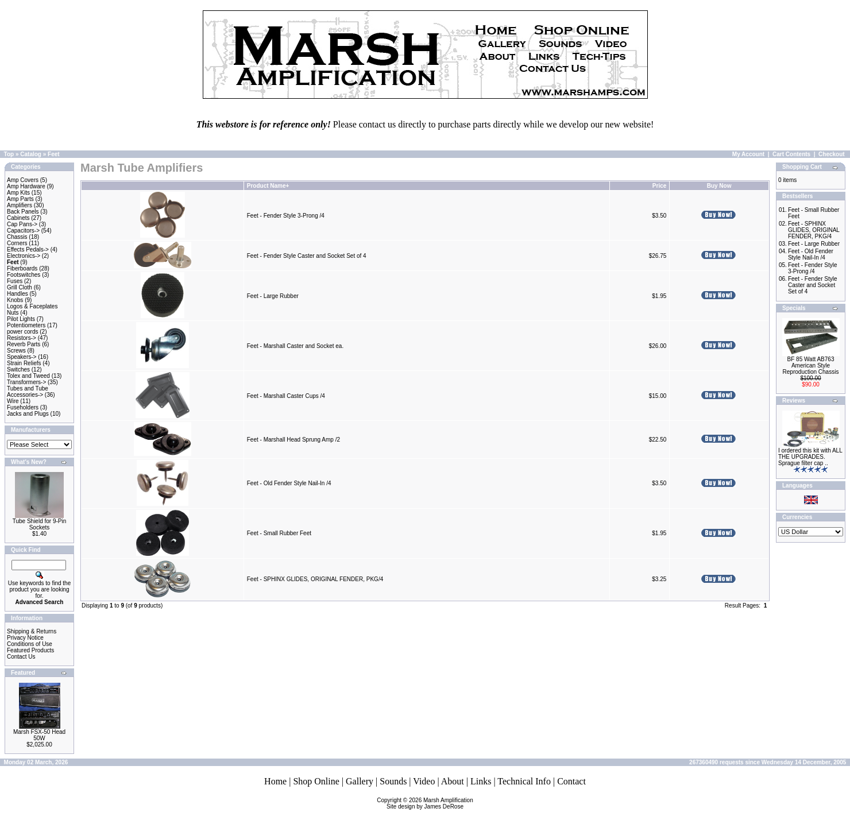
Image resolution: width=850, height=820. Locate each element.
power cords (22, 331)
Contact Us (21, 656)
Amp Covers (22, 180)
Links (480, 781)
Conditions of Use (29, 644)
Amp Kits (18, 192)
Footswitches (23, 275)
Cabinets (18, 218)
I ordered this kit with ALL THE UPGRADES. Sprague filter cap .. (810, 456)
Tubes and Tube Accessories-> (27, 391)
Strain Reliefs (24, 363)
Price (659, 186)
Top (9, 154)
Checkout (831, 154)
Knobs (15, 300)
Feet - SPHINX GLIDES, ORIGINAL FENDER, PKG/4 (315, 579)
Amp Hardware (26, 186)
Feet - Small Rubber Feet (279, 533)
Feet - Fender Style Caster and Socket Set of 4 (306, 256)
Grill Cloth (19, 287)
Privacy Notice (25, 638)
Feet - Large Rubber (273, 296)
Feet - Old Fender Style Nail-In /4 (289, 483)
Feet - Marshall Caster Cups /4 (286, 396)
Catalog (30, 154)
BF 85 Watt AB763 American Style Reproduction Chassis (811, 365)
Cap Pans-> (22, 224)
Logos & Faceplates (32, 306)
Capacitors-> (23, 230)
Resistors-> (21, 338)
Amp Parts (20, 199)
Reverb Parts (23, 344)
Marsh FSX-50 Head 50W (39, 735)
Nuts (13, 313)
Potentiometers (26, 325)
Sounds (393, 781)
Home (275, 781)
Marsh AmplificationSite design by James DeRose (430, 803)
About (452, 781)
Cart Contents (791, 154)
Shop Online (316, 781)
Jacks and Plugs (28, 414)
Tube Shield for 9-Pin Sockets (40, 524)
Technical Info (524, 781)
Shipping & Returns (31, 631)
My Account (748, 154)
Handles (17, 294)
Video (424, 781)
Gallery (359, 781)
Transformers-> (26, 382)
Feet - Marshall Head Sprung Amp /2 (293, 439)
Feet (54, 154)
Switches (18, 369)
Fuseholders (22, 407)
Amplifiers (19, 205)
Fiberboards (22, 268)
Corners (17, 243)
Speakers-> (21, 357)
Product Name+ (268, 186)
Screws (16, 350)
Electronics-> (23, 256)
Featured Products (30, 650)
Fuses (14, 281)
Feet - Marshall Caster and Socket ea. (295, 346)
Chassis (17, 237)
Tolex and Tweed (28, 376)
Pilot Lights (21, 319)
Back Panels (23, 211)
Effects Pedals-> (28, 249)
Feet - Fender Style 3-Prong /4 (285, 215)
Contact (571, 781)
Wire (13, 401)
